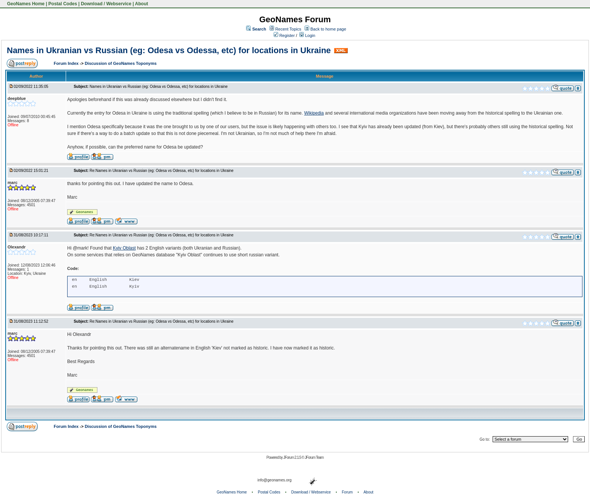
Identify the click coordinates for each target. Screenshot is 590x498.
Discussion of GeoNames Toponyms (121, 63)
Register (284, 35)
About (141, 3)
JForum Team (314, 457)
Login (307, 35)
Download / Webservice (106, 3)
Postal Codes (62, 3)
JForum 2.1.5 (292, 457)
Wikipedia (314, 113)
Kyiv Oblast (124, 248)
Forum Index (67, 63)
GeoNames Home (25, 3)
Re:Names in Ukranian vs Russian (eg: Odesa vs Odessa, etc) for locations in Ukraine (161, 171)
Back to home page (328, 29)
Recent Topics (288, 29)
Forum (347, 492)
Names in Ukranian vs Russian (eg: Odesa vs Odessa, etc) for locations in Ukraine (169, 50)
